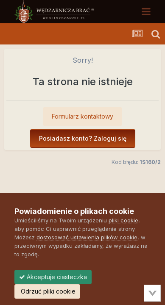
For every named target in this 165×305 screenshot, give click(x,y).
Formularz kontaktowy (82, 116)
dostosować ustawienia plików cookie (86, 237)
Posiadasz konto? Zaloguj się (82, 138)
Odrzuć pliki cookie (47, 291)
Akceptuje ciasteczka (53, 276)
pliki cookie (123, 220)
